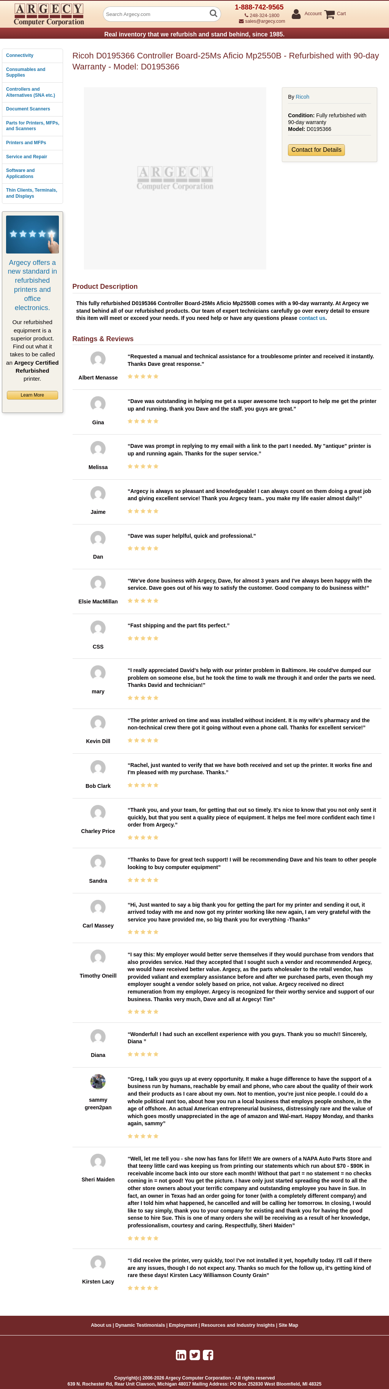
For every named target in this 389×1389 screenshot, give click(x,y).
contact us (312, 318)
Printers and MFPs (26, 142)
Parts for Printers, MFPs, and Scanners (32, 126)
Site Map (288, 1325)
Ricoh (303, 97)
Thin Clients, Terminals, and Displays (31, 193)
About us (101, 1325)
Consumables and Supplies (25, 72)
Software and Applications (20, 173)
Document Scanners (28, 109)
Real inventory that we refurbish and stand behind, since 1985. (194, 34)
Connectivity (19, 55)
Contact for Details (316, 149)
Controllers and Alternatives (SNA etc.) (30, 92)
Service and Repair (26, 156)
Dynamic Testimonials (140, 1325)
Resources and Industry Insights (238, 1325)
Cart (341, 13)
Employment (183, 1325)
